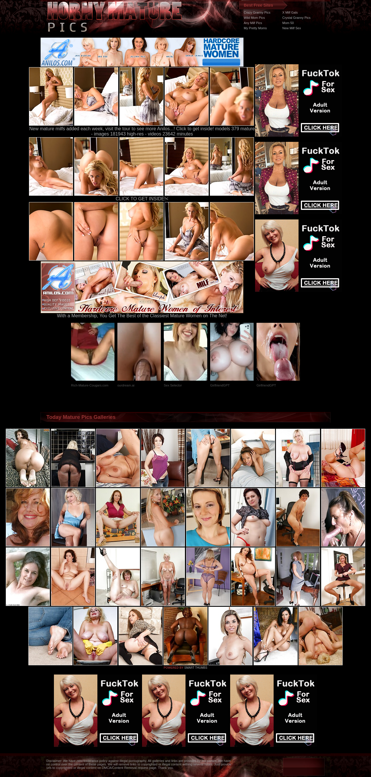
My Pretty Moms (255, 28)
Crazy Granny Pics (257, 12)
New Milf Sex (291, 28)
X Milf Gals (290, 12)
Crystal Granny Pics (296, 17)
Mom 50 (288, 23)
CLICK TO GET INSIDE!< (142, 198)
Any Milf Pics (253, 23)
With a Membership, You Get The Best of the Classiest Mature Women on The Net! (142, 313)
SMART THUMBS (195, 667)
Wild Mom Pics (254, 17)
